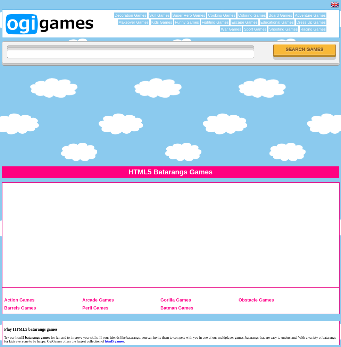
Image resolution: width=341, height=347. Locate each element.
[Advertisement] (170, 115)
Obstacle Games (256, 300)
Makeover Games (133, 22)
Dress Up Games (311, 22)
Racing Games (313, 29)
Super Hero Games (188, 15)
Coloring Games (252, 15)
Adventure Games (310, 15)
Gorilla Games (175, 300)
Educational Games (277, 22)
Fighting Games (215, 22)
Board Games (280, 15)
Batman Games (176, 308)
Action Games (19, 300)
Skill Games (159, 15)
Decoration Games (131, 15)
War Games (231, 29)
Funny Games (187, 22)
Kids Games (161, 22)
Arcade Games (98, 300)
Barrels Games (20, 308)
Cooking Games (221, 15)
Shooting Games (283, 29)
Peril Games (95, 308)
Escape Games (244, 22)
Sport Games (255, 29)
